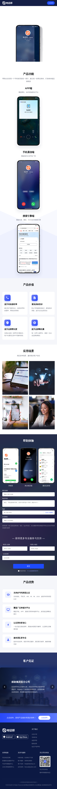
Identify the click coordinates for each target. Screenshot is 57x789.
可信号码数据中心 (7, 764)
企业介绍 (34, 734)
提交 (28, 566)
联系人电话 (33, 544)
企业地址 (5, 516)
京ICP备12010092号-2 (29, 785)
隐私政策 (34, 743)
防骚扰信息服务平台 (8, 760)
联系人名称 (6, 544)
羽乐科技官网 (6, 757)
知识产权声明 (36, 746)
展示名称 (5, 490)
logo (3, 509)
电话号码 (5, 498)
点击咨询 (50, 3)
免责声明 (34, 740)
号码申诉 (34, 737)
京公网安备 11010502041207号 (43, 785)
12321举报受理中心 (8, 767)
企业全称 (5, 554)
